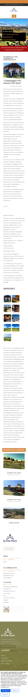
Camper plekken (14, 522)
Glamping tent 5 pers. (14, 472)
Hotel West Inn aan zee (9, 591)
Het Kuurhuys (6, 593)
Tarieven (3, 655)
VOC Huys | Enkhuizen (9, 597)
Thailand (5, 600)
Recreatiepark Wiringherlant (10, 586)
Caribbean (6, 602)
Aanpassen (5, 694)
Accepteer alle (5, 690)
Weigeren (15, 690)
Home (4, 561)
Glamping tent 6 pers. (14, 499)
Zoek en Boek (9, 548)
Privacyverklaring (5, 663)
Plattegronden (4, 658)
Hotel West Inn (7, 589)
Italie (4, 595)
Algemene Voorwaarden (6, 661)
